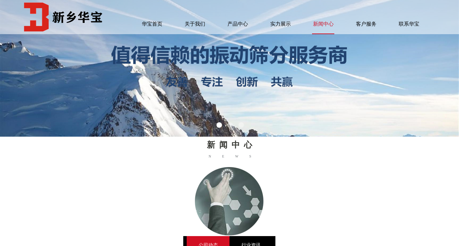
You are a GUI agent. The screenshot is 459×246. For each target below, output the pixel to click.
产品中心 (237, 24)
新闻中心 (323, 24)
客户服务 (366, 24)
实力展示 (280, 24)
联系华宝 (409, 24)
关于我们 (195, 24)
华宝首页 (152, 24)
